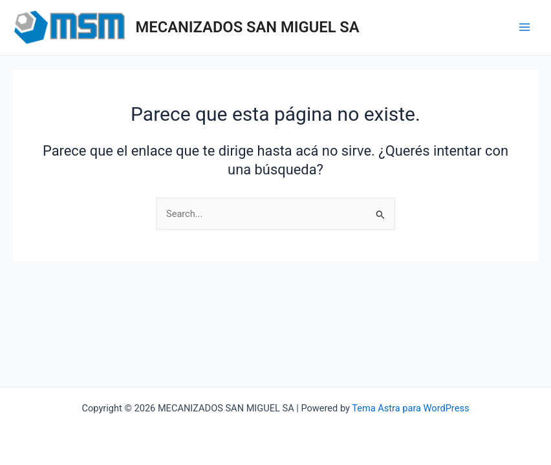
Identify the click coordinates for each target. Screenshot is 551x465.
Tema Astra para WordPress (410, 408)
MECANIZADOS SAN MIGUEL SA (248, 27)
